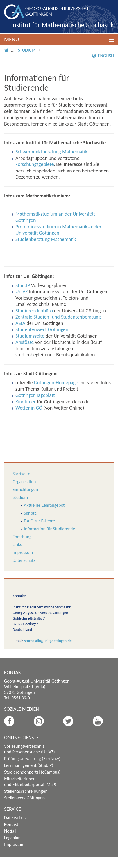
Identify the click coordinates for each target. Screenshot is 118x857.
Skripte (30, 513)
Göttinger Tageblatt (35, 395)
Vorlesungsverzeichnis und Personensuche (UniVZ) (29, 749)
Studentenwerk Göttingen (41, 329)
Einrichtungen (25, 489)
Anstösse (24, 342)
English (103, 55)
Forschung (22, 536)
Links (17, 544)
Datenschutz (24, 560)
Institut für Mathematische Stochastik (62, 25)
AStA (20, 323)
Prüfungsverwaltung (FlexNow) (32, 758)
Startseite (21, 473)
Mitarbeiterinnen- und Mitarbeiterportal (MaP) (30, 781)
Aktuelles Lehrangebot (44, 505)
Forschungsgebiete (34, 164)
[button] (59, 39)
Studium (27, 50)
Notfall (10, 831)
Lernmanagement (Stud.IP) (28, 765)
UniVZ (21, 291)
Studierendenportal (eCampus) (32, 772)
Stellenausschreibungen (25, 791)
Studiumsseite (29, 336)
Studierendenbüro (34, 311)
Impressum (23, 552)
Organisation (24, 481)
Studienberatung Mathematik (45, 239)
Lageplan (12, 837)
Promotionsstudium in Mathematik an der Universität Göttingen (58, 230)
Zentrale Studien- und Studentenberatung (58, 317)
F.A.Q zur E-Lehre (39, 521)
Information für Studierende (49, 528)
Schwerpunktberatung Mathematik (51, 152)
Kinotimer (25, 402)
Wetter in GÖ (28, 408)
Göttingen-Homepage (56, 382)
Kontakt (11, 824)
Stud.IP (22, 285)
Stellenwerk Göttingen (24, 798)
